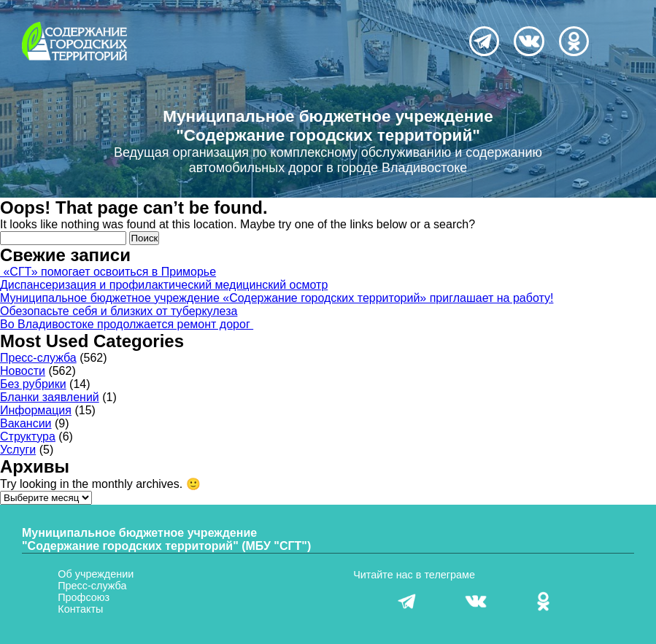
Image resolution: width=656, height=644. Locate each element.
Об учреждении (96, 574)
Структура (27, 436)
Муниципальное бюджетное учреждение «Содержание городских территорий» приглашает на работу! (276, 298)
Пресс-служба (38, 358)
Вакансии (26, 423)
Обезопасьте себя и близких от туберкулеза (118, 311)
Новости (22, 371)
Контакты (80, 609)
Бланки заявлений (49, 397)
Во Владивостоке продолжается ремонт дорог (126, 324)
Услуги (18, 449)
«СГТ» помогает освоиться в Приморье (108, 271)
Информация (36, 410)
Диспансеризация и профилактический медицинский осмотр (164, 285)
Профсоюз (83, 597)
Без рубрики (33, 384)
